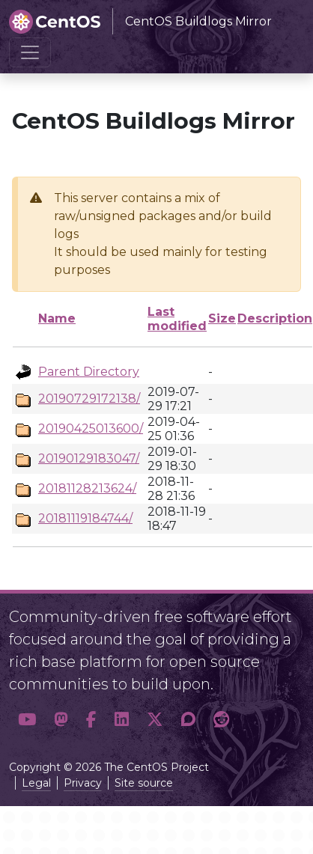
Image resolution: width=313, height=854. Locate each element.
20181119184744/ (85, 518)
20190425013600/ (90, 428)
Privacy (83, 783)
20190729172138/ (89, 398)
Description (274, 318)
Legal (36, 783)
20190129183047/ (88, 458)
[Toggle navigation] (30, 52)
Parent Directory (88, 372)
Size (222, 318)
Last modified (177, 319)
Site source (144, 783)
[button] (27, 720)
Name (57, 318)
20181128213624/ (87, 488)
